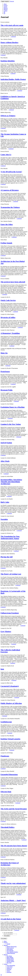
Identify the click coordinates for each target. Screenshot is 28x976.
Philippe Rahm (10, 958)
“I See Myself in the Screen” (11, 172)
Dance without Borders (9, 42)
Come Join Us (6, 155)
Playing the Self (7, 557)
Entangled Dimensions (9, 774)
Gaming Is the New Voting (11, 424)
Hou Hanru (9, 956)
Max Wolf (9, 962)
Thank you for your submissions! (13, 883)
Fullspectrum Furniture (10, 613)
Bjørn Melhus (10, 957)
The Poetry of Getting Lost (11, 574)
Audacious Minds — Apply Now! (13, 900)
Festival (5, 5)
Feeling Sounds (6, 243)
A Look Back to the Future (11, 919)
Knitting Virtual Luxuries (10, 739)
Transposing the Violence (10, 207)
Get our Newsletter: (8, 932)
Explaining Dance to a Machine (13, 407)
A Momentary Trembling (10, 333)
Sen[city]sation (6, 443)
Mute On (4, 353)
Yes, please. (7, 935)
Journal (5, 6)
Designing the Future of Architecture (10, 864)
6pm (2, 669)
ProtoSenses (5, 371)
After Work (5, 461)
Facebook (9, 969)
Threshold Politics (7, 827)
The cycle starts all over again (12, 25)
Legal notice (10, 966)
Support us (9, 968)
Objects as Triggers (8, 116)
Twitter (8, 970)
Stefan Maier (10, 949)
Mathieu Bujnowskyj (12, 946)
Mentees (6, 8)
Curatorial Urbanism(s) (10, 686)
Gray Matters (6, 631)
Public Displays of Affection (11, 703)
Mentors (6, 9)
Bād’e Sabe (5, 502)
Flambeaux (5, 756)
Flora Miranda (10, 950)
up (1, 974)
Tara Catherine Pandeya (12, 952)
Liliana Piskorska (11, 953)
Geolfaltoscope (6, 722)
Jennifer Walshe (10, 961)
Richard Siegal (10, 960)
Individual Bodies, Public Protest (13, 79)
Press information (11, 965)
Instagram (9, 972)
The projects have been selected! (13, 282)
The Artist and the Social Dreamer (14, 809)
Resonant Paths (6, 390)
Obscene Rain (6, 792)
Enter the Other (7, 224)
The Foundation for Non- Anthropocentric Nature (10, 537)
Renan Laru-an (10, 948)
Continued (13, 36)
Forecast (12, 1)
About (5, 4)
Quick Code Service (8, 300)
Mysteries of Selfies (8, 317)
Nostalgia (4, 519)
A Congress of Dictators (10, 190)
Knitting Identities (8, 61)
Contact (5, 10)
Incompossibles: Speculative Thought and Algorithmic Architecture (11, 482)
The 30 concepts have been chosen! (14, 846)
